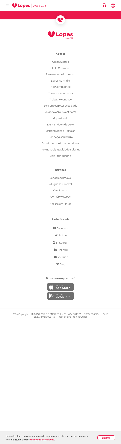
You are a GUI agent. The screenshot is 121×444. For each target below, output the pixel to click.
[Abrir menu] (7, 5)
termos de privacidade (42, 439)
